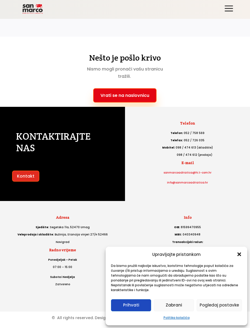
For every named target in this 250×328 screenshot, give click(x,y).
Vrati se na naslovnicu (124, 95)
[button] (239, 254)
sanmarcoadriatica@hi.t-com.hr (187, 173)
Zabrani (174, 305)
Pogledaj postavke (219, 305)
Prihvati (131, 305)
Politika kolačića (177, 317)
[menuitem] (229, 9)
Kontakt (25, 176)
